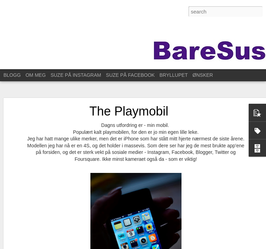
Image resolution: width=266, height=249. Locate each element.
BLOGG (12, 75)
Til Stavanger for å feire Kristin (45, 234)
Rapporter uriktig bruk (229, 245)
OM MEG (36, 75)
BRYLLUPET (174, 75)
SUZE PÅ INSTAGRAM (76, 75)
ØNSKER (203, 75)
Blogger (202, 245)
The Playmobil (128, 93)
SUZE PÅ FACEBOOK (130, 75)
